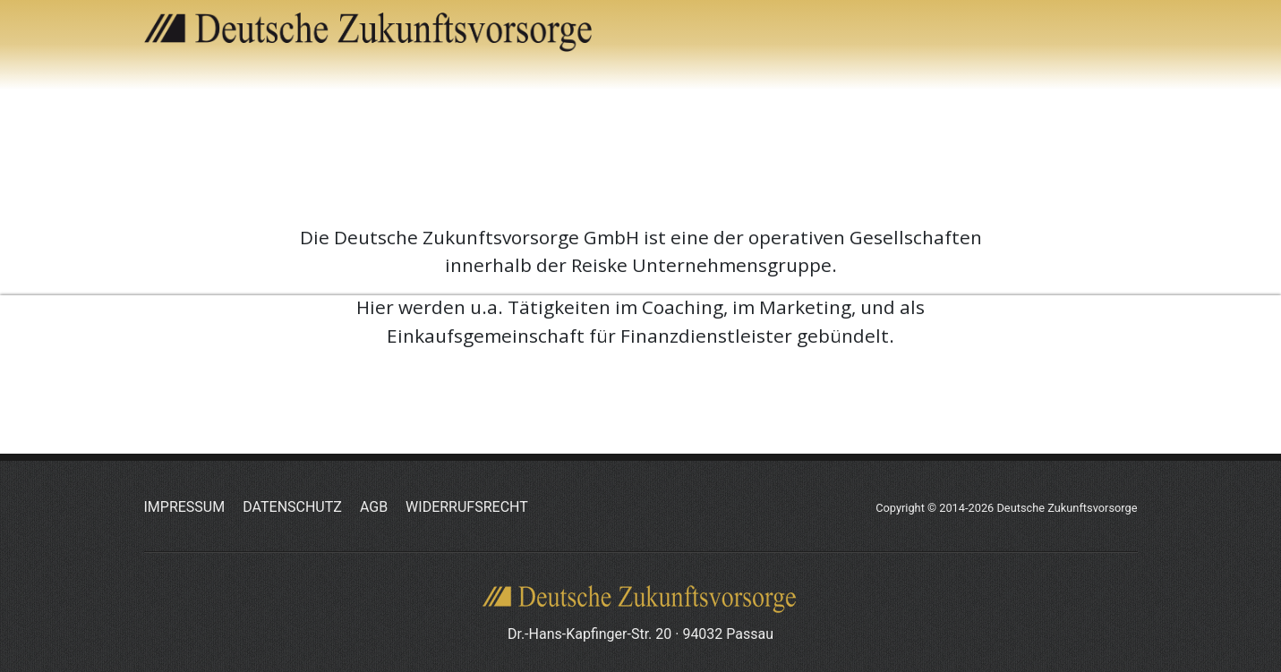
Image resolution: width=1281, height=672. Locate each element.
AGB (374, 506)
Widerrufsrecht (467, 506)
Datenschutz (292, 506)
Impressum (185, 506)
